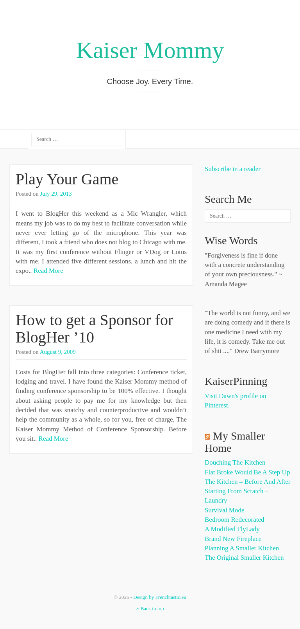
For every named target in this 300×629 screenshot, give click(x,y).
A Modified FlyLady (232, 529)
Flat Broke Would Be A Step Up (247, 472)
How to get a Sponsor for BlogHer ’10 (94, 328)
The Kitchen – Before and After (248, 481)
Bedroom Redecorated (234, 519)
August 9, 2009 (58, 352)
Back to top (150, 608)
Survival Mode (225, 510)
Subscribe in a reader (233, 169)
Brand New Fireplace (233, 538)
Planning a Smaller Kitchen (242, 548)
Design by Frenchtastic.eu (159, 597)
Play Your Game (67, 179)
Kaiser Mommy (150, 50)
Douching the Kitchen (235, 462)
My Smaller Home (235, 442)
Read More (48, 270)
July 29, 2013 (56, 194)
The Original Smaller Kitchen (244, 557)
